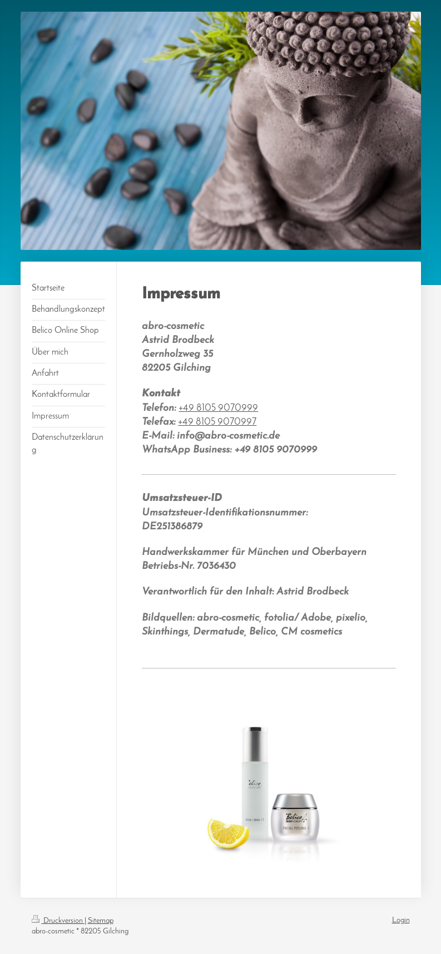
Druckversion (58, 921)
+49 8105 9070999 (218, 408)
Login (401, 920)
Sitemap (100, 921)
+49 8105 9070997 (217, 422)
